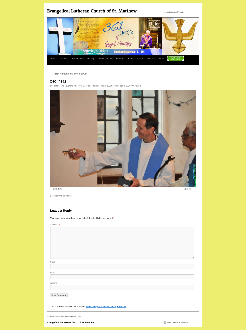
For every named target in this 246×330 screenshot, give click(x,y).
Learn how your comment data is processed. (106, 306)
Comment (55, 225)
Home (53, 58)
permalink (67, 196)
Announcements (105, 58)
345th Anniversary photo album (68, 73)
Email (52, 272)
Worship (90, 58)
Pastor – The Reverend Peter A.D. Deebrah (71, 86)
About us (63, 58)
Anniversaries (77, 58)
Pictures (120, 58)
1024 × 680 (131, 86)
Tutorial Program (135, 58)
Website (53, 283)
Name (52, 262)
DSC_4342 (57, 189)
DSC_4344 (188, 189)
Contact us (151, 58)
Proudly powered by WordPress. (177, 322)
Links (161, 58)
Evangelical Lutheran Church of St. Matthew (91, 11)
